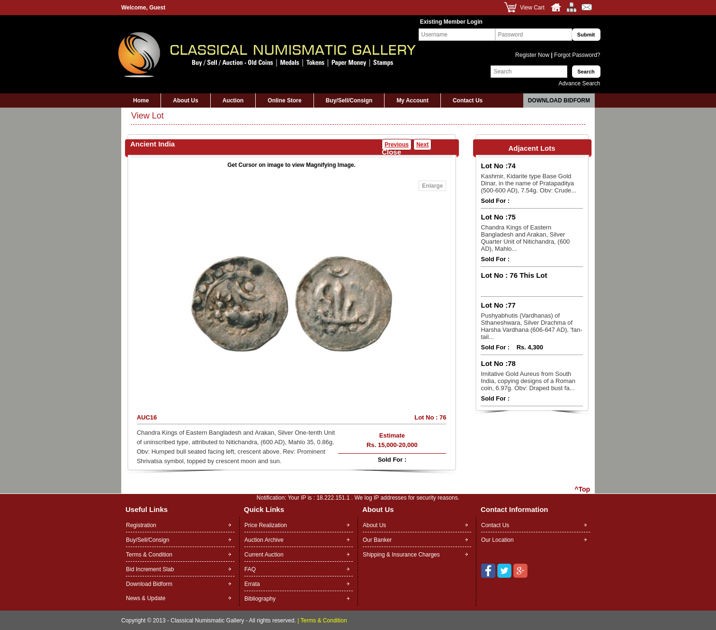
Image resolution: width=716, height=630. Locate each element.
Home (141, 100)
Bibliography (260, 598)
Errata (252, 584)
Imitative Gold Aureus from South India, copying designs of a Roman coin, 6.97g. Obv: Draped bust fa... (528, 381)
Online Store (284, 100)
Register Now (533, 55)
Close (391, 152)
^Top (582, 489)
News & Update (145, 598)
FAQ (250, 569)
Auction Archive (264, 540)
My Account (412, 100)
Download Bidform (559, 100)
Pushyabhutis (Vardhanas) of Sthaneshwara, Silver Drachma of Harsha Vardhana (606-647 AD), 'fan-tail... (531, 326)
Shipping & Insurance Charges (401, 554)
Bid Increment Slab (150, 569)
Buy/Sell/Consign (349, 100)
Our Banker (377, 540)
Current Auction (264, 554)
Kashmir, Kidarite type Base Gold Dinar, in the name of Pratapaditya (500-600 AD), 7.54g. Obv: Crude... (528, 183)
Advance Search (579, 83)
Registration (141, 525)
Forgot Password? (576, 55)
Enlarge (432, 186)
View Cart (532, 7)
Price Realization (265, 525)
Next (422, 144)
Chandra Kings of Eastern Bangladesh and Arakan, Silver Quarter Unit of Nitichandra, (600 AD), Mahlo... (525, 238)
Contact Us (468, 100)
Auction (233, 100)
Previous (397, 144)
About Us (185, 100)
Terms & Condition (149, 554)
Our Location (497, 540)
